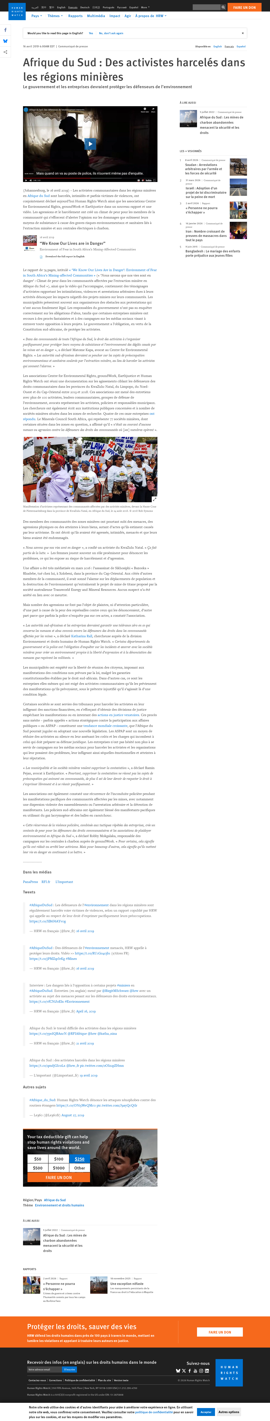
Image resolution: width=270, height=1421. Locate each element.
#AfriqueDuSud (40, 905)
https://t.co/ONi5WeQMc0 (76, 1105)
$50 (37, 1159)
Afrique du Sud (39, 196)
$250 (79, 1159)
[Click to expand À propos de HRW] (151, 15)
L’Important (64, 882)
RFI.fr (46, 882)
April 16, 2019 (86, 1011)
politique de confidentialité (154, 1412)
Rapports (75, 15)
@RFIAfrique (77, 1033)
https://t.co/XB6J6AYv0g (47, 921)
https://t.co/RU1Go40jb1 (92, 953)
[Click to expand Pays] (37, 15)
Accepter (206, 1412)
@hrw (134, 991)
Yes (91, 33)
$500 (38, 1168)
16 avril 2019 (85, 931)
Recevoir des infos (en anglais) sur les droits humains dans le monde (92, 1362)
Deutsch (85, 7)
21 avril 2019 (85, 1043)
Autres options (229, 1411)
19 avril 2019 (88, 1075)
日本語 (96, 7)
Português (108, 7)
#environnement (96, 905)
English (61, 7)
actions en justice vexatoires (118, 715)
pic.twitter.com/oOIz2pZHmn (102, 1065)
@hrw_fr (72, 1065)
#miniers (123, 985)
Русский (122, 7)
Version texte (121, 1380)
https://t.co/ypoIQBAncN (48, 1033)
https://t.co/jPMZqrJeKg (47, 959)
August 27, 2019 (72, 1115)
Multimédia (96, 15)
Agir (128, 15)
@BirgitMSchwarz (115, 991)
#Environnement (77, 1001)
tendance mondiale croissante (105, 726)
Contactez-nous (37, 1380)
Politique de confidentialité (80, 1380)
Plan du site (104, 1380)
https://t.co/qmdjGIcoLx (47, 1065)
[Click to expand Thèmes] (56, 15)
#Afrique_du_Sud (42, 1100)
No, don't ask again (111, 33)
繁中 (51, 7)
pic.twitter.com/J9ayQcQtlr (117, 1105)
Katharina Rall (81, 636)
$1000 (59, 1168)
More (146, 7)
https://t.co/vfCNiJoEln (46, 1001)
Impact (114, 15)
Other (79, 1168)
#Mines (71, 959)
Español (133, 7)
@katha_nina (107, 1033)
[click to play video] (90, 144)
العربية (34, 7)
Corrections (55, 1380)
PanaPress (30, 882)
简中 (43, 7)
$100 (58, 1159)
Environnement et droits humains (59, 1205)
